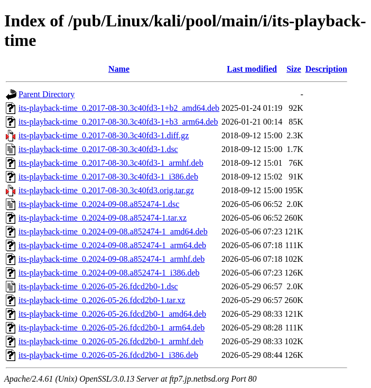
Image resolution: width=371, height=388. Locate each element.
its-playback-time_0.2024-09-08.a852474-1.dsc (98, 204)
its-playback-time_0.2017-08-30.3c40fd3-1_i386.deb (108, 176)
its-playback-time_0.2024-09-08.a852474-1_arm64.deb (112, 245)
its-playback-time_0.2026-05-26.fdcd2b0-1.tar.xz (101, 300)
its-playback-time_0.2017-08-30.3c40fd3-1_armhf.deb (110, 162)
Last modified (252, 68)
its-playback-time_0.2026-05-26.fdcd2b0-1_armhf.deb (110, 341)
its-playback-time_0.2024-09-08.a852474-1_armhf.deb (111, 258)
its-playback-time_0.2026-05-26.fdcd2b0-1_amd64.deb (112, 313)
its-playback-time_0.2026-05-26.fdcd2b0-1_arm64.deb (111, 327)
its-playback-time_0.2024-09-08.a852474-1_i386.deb (109, 272)
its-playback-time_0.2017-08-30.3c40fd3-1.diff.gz (103, 135)
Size (293, 68)
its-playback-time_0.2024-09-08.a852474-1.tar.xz (102, 217)
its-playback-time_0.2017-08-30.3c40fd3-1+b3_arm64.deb (118, 121)
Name (118, 68)
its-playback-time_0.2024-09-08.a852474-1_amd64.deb (113, 231)
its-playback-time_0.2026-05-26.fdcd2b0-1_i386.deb (108, 355)
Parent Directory (46, 94)
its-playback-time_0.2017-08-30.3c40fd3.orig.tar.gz (106, 190)
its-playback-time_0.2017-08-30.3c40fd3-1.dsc (98, 149)
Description (326, 68)
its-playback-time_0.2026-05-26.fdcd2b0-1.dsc (98, 286)
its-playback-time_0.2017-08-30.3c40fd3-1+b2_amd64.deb (118, 107)
